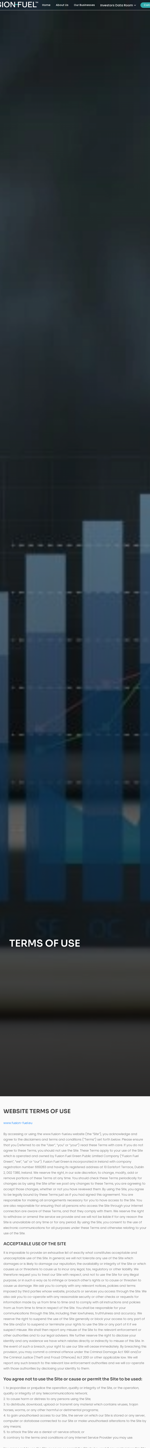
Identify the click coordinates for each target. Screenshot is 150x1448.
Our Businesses (84, 5)
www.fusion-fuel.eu (17, 1123)
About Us (62, 5)
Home (46, 5)
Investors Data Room (116, 5)
